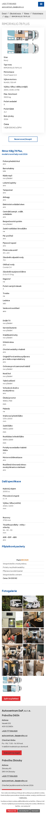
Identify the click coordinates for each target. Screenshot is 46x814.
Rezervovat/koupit (23, 139)
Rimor (26, 13)
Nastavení (35, 811)
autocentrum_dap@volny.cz (13, 7)
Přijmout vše (12, 811)
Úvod (4, 13)
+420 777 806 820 (9, 4)
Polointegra (38, 13)
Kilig (7, 16)
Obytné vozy (15, 13)
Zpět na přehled (11, 698)
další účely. (23, 798)
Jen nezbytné (24, 811)
